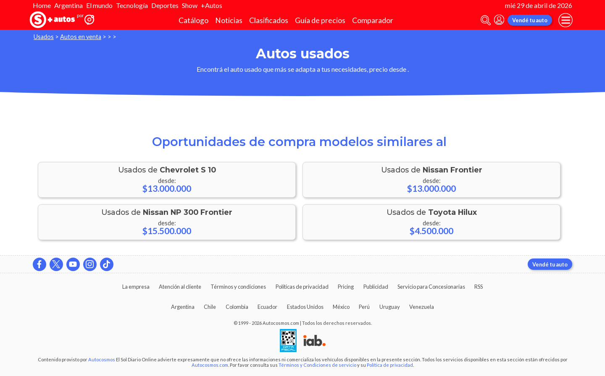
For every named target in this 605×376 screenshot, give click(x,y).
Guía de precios (320, 20)
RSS (478, 286)
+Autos (211, 5)
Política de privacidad (390, 365)
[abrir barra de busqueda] (486, 20)
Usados (44, 36)
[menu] (565, 20)
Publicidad (375, 286)
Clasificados (268, 20)
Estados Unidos (305, 306)
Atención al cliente (180, 286)
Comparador (372, 20)
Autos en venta (80, 36)
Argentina (68, 5)
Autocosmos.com (210, 365)
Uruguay (389, 306)
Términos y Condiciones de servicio (317, 365)
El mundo (99, 5)
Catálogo (193, 20)
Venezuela (421, 306)
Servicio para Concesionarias (431, 286)
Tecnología (132, 5)
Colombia (237, 306)
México (341, 306)
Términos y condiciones (238, 286)
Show (189, 5)
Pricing (346, 286)
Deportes (165, 5)
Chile (210, 306)
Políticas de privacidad (302, 286)
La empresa (136, 286)
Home (42, 5)
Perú (364, 306)
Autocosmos (101, 359)
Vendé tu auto (529, 20)
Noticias (228, 20)
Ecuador (267, 306)
